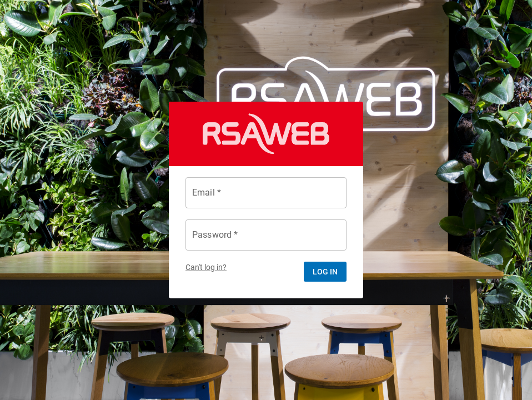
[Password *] (266, 235)
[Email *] (266, 192)
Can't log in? (206, 267)
